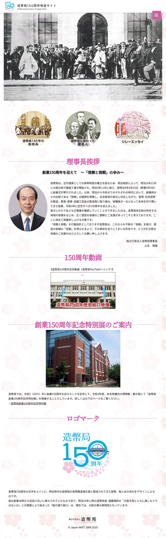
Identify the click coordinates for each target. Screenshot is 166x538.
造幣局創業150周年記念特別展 (28, 403)
